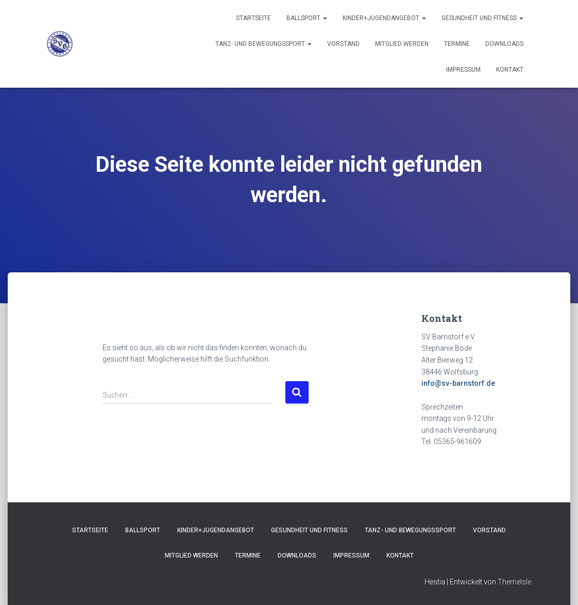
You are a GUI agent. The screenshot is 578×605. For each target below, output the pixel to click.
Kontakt (509, 69)
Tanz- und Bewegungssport (263, 43)
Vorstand (343, 43)
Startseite (253, 18)
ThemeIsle (514, 582)
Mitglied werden (402, 43)
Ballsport (306, 18)
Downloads (504, 43)
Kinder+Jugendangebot (384, 18)
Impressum (463, 69)
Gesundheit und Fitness (482, 18)
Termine (457, 43)
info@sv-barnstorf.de (458, 383)
